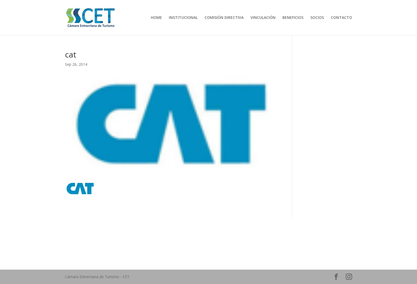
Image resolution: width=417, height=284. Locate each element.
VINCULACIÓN (263, 18)
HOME (156, 18)
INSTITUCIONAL (183, 18)
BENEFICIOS (292, 18)
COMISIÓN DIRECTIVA (224, 18)
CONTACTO (341, 18)
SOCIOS (317, 18)
